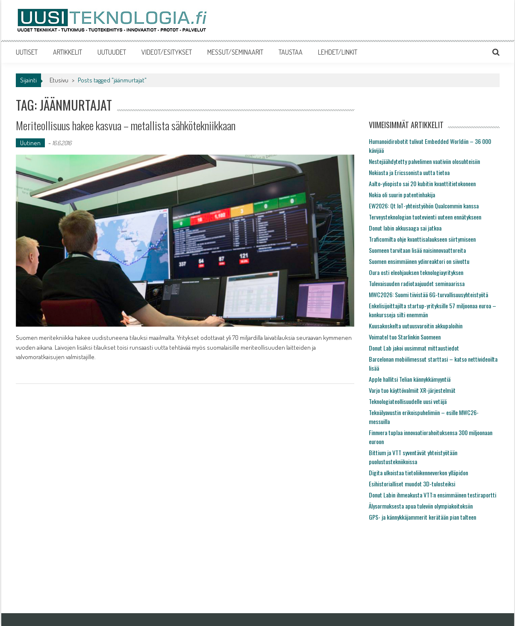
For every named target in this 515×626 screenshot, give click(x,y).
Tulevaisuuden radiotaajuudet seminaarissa (417, 283)
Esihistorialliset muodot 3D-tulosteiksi (412, 483)
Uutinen (30, 143)
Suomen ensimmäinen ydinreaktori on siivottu (419, 261)
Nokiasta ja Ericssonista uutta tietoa (409, 172)
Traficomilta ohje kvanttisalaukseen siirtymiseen (422, 238)
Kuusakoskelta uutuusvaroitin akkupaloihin (415, 325)
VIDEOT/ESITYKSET (166, 52)
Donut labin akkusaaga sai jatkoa (405, 227)
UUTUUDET (111, 52)
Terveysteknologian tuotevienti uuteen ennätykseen (425, 216)
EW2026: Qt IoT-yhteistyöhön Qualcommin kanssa (424, 205)
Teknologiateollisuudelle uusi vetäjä (408, 401)
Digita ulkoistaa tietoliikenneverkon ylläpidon (418, 472)
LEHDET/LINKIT (337, 52)
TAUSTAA (291, 52)
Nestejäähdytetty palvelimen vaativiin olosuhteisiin (424, 161)
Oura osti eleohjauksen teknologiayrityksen (416, 272)
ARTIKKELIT (67, 52)
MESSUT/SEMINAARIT (235, 52)
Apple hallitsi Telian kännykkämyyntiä (409, 378)
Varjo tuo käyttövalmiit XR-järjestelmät (412, 390)
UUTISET (27, 52)
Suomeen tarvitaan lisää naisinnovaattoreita (417, 250)
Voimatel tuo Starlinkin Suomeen (405, 336)
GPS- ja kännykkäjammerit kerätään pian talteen (422, 516)
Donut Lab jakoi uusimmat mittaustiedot (414, 347)
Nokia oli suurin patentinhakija (402, 194)
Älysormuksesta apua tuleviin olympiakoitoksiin (421, 505)
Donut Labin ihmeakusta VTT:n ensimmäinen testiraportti (432, 494)
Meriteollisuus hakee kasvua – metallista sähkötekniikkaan (125, 125)
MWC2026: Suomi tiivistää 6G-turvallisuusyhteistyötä (428, 294)
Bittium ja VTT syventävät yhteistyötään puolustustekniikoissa (413, 457)
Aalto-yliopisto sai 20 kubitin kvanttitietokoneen (422, 183)
